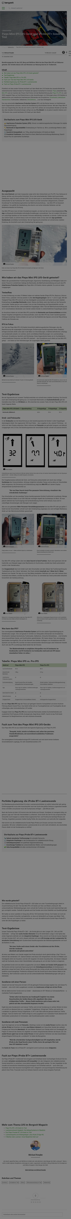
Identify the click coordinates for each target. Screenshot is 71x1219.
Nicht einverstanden (22, 22)
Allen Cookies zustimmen (48, 22)
